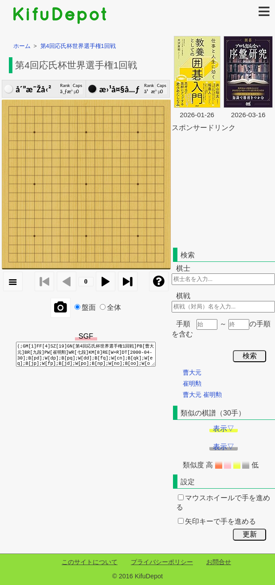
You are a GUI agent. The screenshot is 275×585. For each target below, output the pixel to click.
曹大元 (192, 372)
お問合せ (218, 561)
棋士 (183, 268)
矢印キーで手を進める (217, 521)
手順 (183, 324)
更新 (250, 534)
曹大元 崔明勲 (202, 394)
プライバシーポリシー (162, 561)
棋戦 (183, 296)
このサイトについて (90, 561)
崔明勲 (192, 383)
